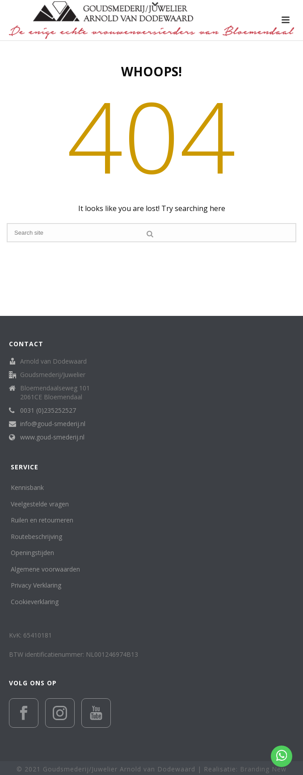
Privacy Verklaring (36, 585)
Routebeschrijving (36, 536)
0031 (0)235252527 (48, 410)
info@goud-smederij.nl (52, 424)
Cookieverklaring (35, 601)
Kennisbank (27, 487)
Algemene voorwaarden (45, 569)
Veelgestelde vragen (40, 504)
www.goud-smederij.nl (52, 437)
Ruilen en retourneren (42, 520)
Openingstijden (32, 552)
